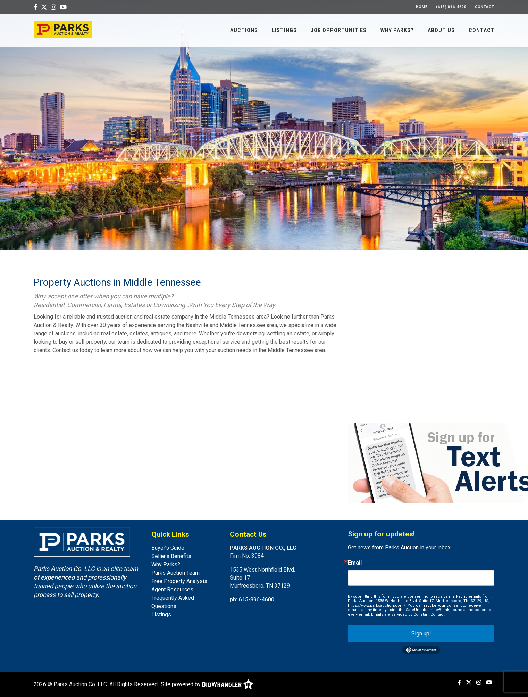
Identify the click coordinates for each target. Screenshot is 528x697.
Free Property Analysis (179, 581)
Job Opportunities (339, 30)
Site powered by (207, 684)
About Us (441, 30)
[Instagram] (53, 7)
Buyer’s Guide (167, 547)
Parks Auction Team (175, 572)
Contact (484, 7)
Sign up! (421, 633)
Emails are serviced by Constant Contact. (408, 614)
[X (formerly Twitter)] (44, 7)
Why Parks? (397, 30)
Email (355, 563)
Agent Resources (172, 589)
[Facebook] (35, 7)
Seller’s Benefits (171, 556)
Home (422, 7)
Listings (284, 30)
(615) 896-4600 (451, 7)
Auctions (244, 30)
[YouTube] (63, 7)
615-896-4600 (256, 599)
